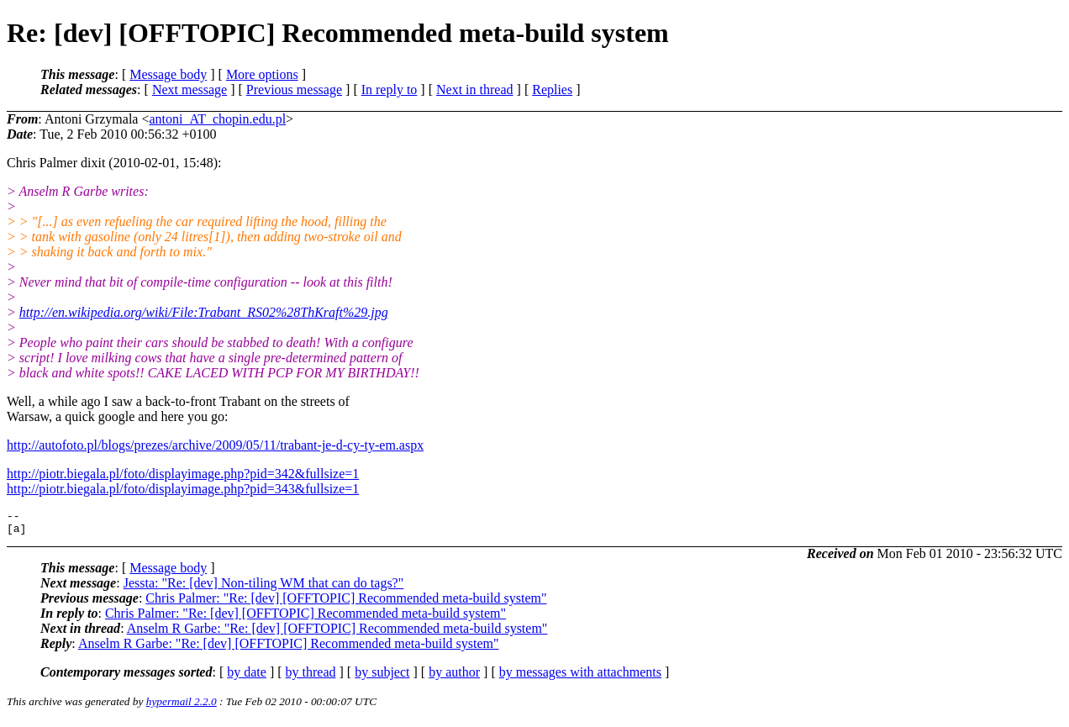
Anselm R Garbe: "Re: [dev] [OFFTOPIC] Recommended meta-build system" (337, 633)
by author (454, 677)
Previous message (294, 89)
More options (262, 74)
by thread (311, 677)
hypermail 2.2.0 (181, 706)
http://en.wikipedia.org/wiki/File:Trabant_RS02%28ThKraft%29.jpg (203, 312)
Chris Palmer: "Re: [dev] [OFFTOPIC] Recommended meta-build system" (345, 603)
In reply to (389, 89)
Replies (552, 89)
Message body (168, 74)
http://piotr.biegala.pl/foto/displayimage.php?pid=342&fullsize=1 (183, 473)
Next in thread (474, 89)
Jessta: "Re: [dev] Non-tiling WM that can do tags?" (264, 588)
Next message (189, 89)
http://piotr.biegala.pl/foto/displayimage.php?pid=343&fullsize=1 (183, 489)
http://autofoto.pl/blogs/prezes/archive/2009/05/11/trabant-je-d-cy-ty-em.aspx (215, 445)
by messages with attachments (580, 677)
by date (246, 677)
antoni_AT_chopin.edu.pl (217, 119)
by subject (382, 677)
